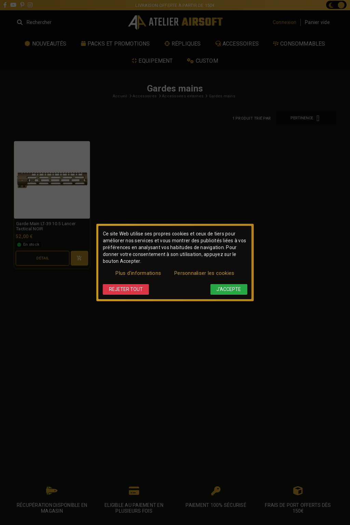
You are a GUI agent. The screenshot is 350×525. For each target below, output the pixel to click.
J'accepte (228, 289)
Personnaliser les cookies (204, 273)
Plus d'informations (138, 273)
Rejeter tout (126, 289)
